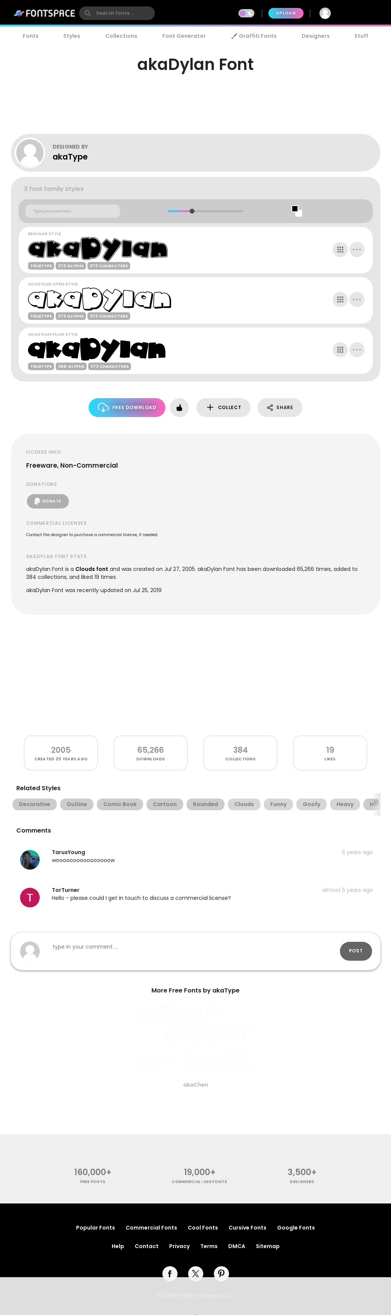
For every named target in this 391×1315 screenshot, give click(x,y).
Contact (147, 1246)
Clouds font (91, 569)
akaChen (195, 1085)
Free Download (127, 407)
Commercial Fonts (151, 1227)
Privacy (179, 1246)
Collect (223, 407)
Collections (121, 36)
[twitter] (195, 1273)
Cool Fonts (203, 1227)
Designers (316, 36)
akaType (70, 156)
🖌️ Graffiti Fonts (253, 36)
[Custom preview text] (72, 211)
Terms (209, 1246)
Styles (71, 36)
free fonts (93, 1182)
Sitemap (268, 1246)
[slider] (192, 211)
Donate (47, 501)
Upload (286, 13)
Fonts (31, 36)
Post (356, 950)
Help (118, 1246)
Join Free (359, 13)
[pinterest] (221, 1273)
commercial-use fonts (199, 1182)
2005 (61, 749)
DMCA (236, 1246)
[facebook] (170, 1273)
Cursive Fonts (247, 1227)
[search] (117, 13)
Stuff (361, 36)
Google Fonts (296, 1227)
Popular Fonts (95, 1227)
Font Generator (184, 36)
